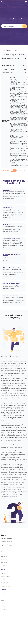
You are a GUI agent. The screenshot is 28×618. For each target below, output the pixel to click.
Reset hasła (4, 609)
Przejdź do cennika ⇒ (8, 200)
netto (6, 170)
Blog (2, 600)
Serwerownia (4, 562)
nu (24, 50)
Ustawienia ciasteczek (6, 541)
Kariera (3, 565)
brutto (22, 170)
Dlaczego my (4, 556)
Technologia (4, 559)
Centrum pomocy (5, 597)
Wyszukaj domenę (24, 26)
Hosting (3, 573)
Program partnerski (6, 586)
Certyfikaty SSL (5, 583)
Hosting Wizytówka (6, 576)
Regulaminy (4, 603)
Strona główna (7, 50)
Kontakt (3, 593)
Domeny (17, 50)
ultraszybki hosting (8, 271)
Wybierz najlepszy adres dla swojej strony (14, 316)
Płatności (3, 606)
